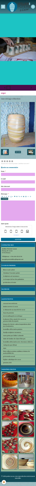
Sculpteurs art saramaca (11, 276)
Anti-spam (4, 224)
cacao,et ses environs (10, 303)
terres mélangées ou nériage (12, 316)
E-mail (3, 179)
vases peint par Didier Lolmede (13, 335)
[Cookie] (4, 482)
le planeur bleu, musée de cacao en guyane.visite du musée (14, 320)
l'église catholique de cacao (12, 359)
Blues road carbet (9, 270)
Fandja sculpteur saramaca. (12, 332)
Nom (2, 171)
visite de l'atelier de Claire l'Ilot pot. (14, 339)
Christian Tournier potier (11, 273)
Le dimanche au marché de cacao (14, 310)
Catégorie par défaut (10, 345)
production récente (9, 282)
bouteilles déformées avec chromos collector (18, 342)
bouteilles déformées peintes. (12, 329)
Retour (18, 152)
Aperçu (4, 198)
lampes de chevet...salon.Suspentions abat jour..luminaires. (17, 325)
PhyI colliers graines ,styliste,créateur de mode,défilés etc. (16, 352)
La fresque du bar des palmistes (13, 279)
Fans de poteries (8, 313)
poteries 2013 (7, 363)
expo (4, 348)
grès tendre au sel (9, 356)
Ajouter (18, 239)
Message (4, 194)
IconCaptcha (16, 235)
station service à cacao (10, 306)
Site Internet (5, 186)
